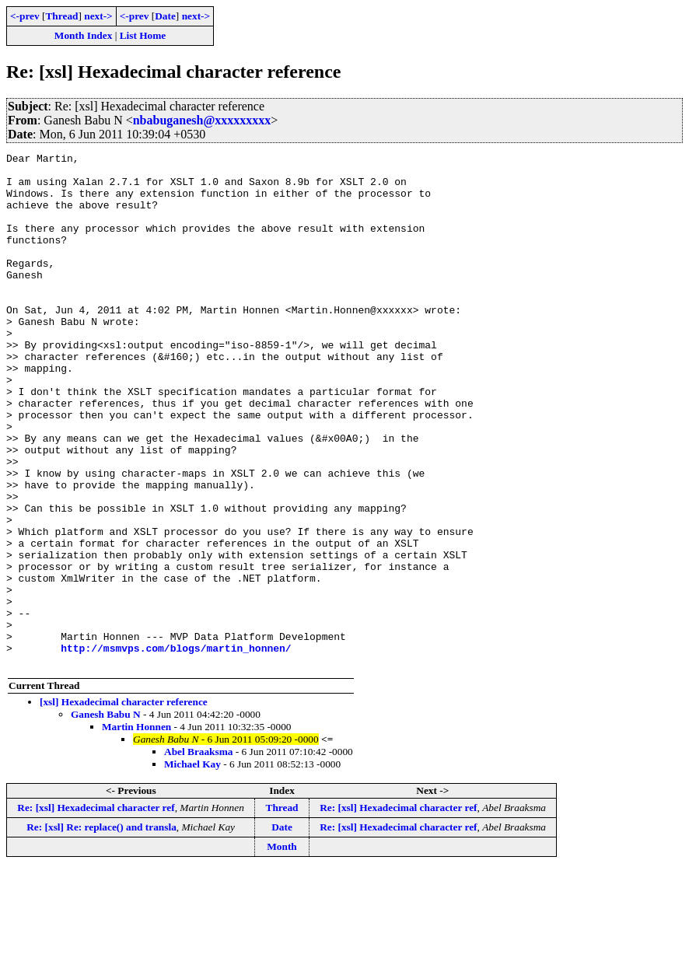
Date (165, 16)
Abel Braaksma (198, 854)
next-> (98, 16)
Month (282, 949)
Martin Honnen (136, 829)
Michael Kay (192, 866)
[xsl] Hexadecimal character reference (124, 804)
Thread (61, 16)
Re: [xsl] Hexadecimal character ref (95, 910)
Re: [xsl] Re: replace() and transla (101, 929)
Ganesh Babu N (106, 817)
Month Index (83, 35)
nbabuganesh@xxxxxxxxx (202, 120)
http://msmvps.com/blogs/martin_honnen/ (176, 748)
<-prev (25, 16)
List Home (143, 35)
